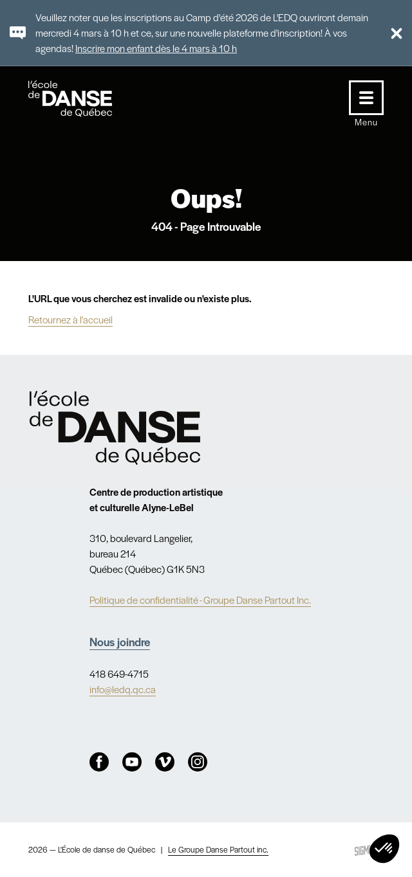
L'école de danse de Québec (82, 98)
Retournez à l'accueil (70, 319)
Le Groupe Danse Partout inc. (218, 849)
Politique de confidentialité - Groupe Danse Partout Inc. (200, 599)
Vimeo (164, 762)
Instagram (197, 762)
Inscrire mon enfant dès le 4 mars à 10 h (156, 48)
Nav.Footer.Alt (114, 428)
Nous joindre (119, 641)
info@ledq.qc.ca (122, 689)
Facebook (99, 762)
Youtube (132, 762)
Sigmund (367, 849)
